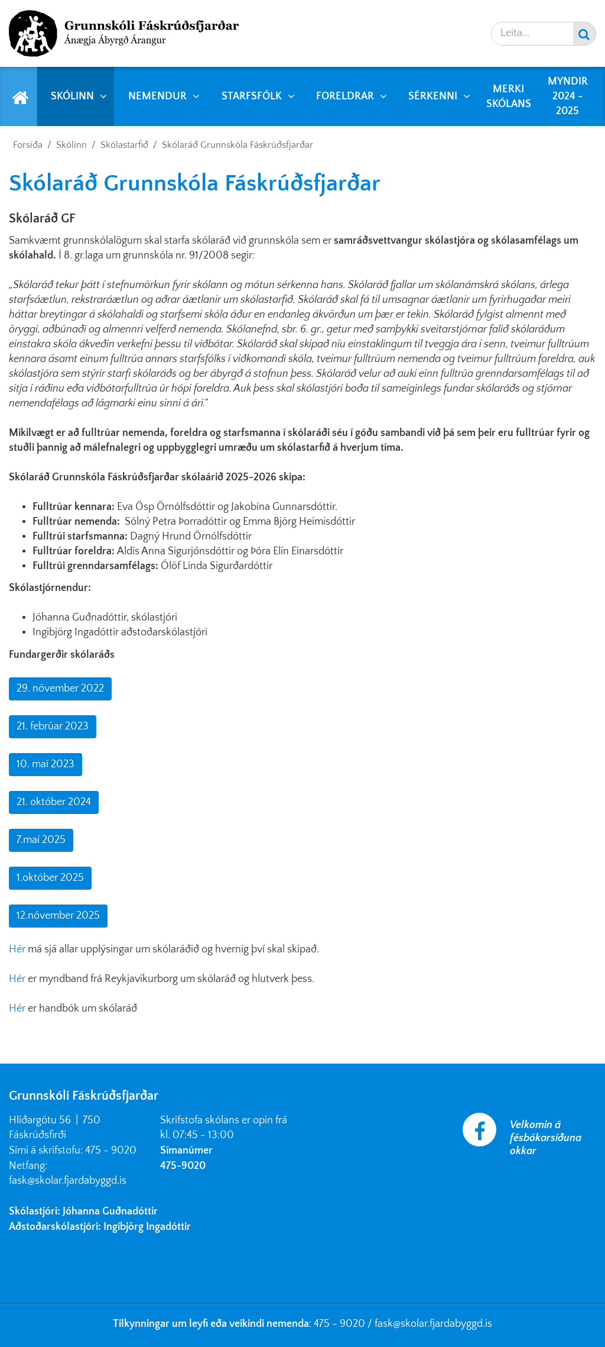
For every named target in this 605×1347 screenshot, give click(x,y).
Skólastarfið (124, 145)
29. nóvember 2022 (60, 689)
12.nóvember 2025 (58, 916)
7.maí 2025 (41, 840)
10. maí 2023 (45, 764)
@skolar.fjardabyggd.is (442, 1324)
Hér (18, 949)
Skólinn (71, 145)
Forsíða (28, 145)
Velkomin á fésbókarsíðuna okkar (545, 1138)
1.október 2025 (50, 878)
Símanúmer (186, 1151)
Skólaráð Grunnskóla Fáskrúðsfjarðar (237, 145)
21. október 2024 (54, 802)
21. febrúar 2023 (53, 726)
